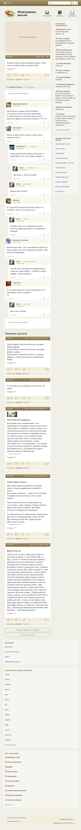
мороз (7, 656)
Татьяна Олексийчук (12, 652)
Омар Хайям (59, 153)
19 (19, 398)
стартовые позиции (44, 409)
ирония (7, 720)
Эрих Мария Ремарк (62, 144)
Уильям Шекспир (61, 158)
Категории (47, 11)
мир (6, 694)
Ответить (10, 122)
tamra (11, 363)
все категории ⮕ (10, 745)
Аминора (26, 219)
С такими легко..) (61, 73)
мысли (7, 689)
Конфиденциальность (13, 821)
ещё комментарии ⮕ (62, 130)
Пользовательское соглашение (16, 818)
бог (6, 704)
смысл (7, 730)
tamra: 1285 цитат (28, 635)
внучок (47, 545)
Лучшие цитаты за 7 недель (28, 630)
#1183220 (10, 476)
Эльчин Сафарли (61, 182)
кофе (6, 725)
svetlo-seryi (26, 304)
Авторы (59, 11)
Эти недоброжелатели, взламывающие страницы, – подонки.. (65, 43)
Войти (8, 3)
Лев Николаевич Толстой (64, 163)
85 (11, 369)
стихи (7, 679)
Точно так (58, 66)
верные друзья (46, 338)
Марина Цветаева (61, 177)
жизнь (38, 57)
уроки (42, 57)
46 (11, 464)
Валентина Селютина (29, 261)
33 (11, 75)
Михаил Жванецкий (62, 187)
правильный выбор (35, 338)
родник (41, 545)
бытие (32, 476)
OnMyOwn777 (31, 168)
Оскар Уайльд (60, 168)
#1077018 (43, 119)
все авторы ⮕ (59, 191)
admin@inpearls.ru (68, 823)
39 (11, 534)
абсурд (7, 740)
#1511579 (10, 545)
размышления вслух (41, 476)
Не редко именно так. (63, 87)
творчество (33, 409)
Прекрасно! (59, 109)
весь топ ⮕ (8, 805)
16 (19, 620)
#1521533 (10, 338)
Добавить (72, 11)
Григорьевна (33, 146)
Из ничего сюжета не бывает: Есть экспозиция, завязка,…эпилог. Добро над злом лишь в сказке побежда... (65, 97)
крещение (8, 647)
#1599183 (10, 380)
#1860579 (10, 57)
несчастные (45, 380)
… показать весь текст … (14, 454)
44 (11, 620)
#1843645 (10, 409)
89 (11, 398)
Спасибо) (58, 80)
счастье (37, 380)
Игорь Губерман (61, 172)
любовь (8, 684)
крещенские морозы (13, 661)
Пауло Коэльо (60, 149)
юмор (7, 715)
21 (19, 369)
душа (36, 545)
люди (7, 709)
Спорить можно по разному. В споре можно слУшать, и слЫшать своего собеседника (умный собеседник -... (65, 120)
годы (47, 57)
